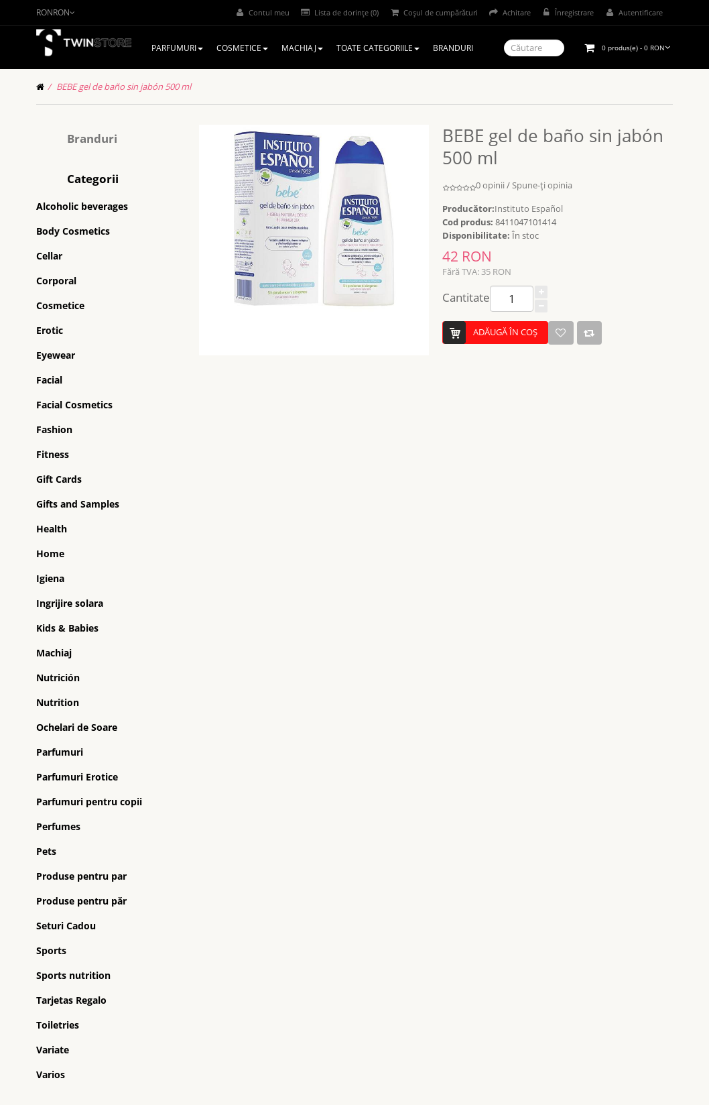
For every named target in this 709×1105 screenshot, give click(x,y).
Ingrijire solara (69, 603)
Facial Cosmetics (74, 404)
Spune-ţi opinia (542, 185)
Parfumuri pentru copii (89, 801)
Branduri (92, 138)
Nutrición (58, 677)
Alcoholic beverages (82, 206)
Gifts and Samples (77, 504)
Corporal (56, 280)
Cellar (49, 255)
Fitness (52, 454)
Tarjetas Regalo (71, 1000)
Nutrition (57, 702)
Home (50, 553)
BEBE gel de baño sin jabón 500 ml (123, 86)
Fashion (54, 429)
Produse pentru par (81, 876)
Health (51, 528)
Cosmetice (60, 305)
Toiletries (57, 1025)
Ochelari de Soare (76, 727)
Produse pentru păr (81, 900)
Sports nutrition (73, 975)
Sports (51, 950)
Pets (46, 851)
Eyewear (55, 355)
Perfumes (58, 826)
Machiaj (54, 652)
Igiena (50, 578)
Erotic (49, 330)
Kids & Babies (67, 628)
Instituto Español (529, 208)
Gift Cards (59, 479)
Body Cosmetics (73, 231)
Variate (52, 1049)
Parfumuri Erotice (77, 776)
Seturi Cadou (66, 925)
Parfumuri (59, 752)
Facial (49, 379)
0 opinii (490, 185)
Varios (50, 1074)
